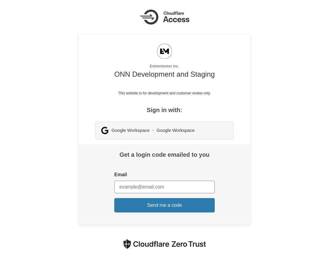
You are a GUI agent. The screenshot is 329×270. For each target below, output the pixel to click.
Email (120, 174)
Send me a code (164, 205)
